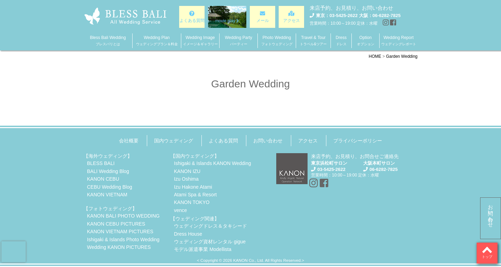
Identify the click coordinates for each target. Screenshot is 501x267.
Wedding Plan (157, 40)
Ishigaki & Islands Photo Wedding (123, 239)
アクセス (308, 140)
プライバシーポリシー (357, 140)
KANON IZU (187, 171)
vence (180, 210)
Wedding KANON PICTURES (119, 247)
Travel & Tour (313, 40)
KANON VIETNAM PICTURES (120, 231)
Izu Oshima (186, 179)
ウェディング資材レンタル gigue (210, 241)
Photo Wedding (277, 40)
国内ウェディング (173, 140)
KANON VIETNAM (107, 194)
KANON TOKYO (191, 202)
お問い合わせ (491, 213)
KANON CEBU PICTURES (116, 224)
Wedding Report (398, 40)
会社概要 (128, 140)
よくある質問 (223, 140)
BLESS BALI (100, 163)
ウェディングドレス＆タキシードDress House (210, 229)
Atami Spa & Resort (195, 194)
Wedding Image (200, 40)
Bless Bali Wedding (108, 40)
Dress (341, 40)
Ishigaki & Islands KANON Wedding (212, 163)
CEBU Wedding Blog (109, 187)
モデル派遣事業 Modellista (202, 249)
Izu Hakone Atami (193, 187)
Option (365, 40)
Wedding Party (238, 40)
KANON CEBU (103, 179)
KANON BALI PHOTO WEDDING (123, 216)
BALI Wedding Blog (108, 171)
